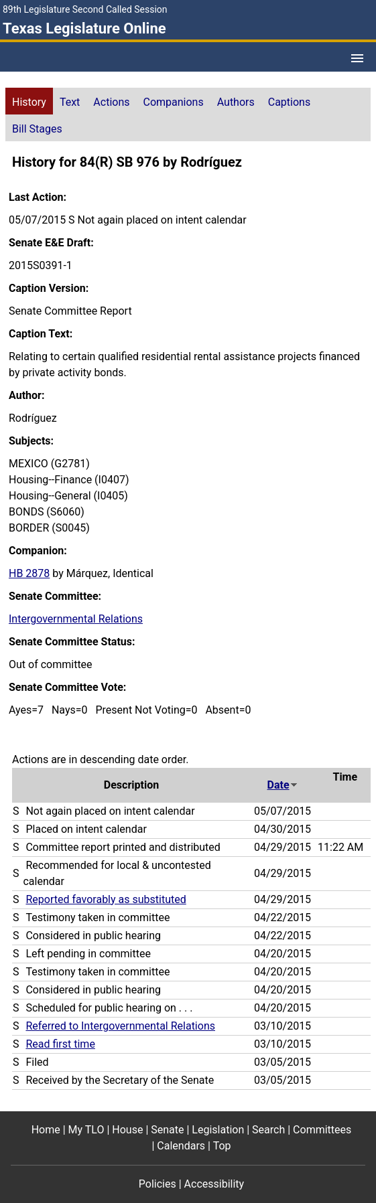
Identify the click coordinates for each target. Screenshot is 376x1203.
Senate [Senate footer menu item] (167, 1129)
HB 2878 (29, 573)
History (29, 102)
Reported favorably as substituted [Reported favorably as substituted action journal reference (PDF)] (105, 899)
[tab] (29, 101)
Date (282, 785)
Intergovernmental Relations (76, 619)
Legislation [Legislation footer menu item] (218, 1129)
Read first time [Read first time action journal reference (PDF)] (60, 1044)
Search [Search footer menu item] (268, 1129)
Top (222, 1145)
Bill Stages (37, 129)
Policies (157, 1184)
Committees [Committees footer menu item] (322, 1129)
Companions (173, 102)
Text (70, 102)
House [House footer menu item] (127, 1129)
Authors (236, 102)
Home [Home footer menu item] (46, 1129)
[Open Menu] (357, 58)
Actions (111, 102)
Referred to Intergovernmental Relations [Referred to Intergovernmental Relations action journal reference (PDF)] (120, 1026)
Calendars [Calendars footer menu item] (181, 1145)
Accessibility (214, 1184)
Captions (289, 102)
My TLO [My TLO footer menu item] (86, 1129)
